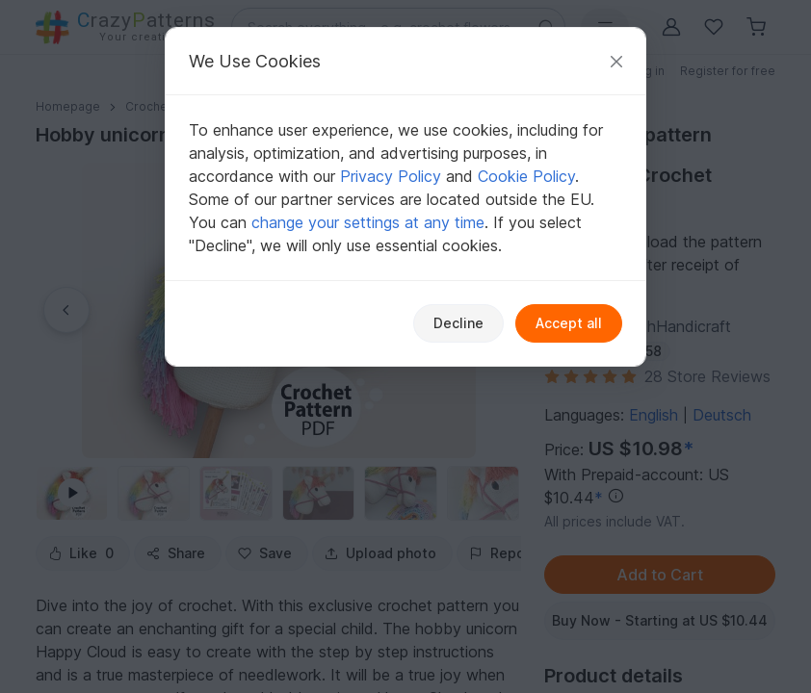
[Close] (616, 61)
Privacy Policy (390, 176)
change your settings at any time (367, 222)
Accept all (569, 323)
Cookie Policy (526, 176)
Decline (458, 323)
